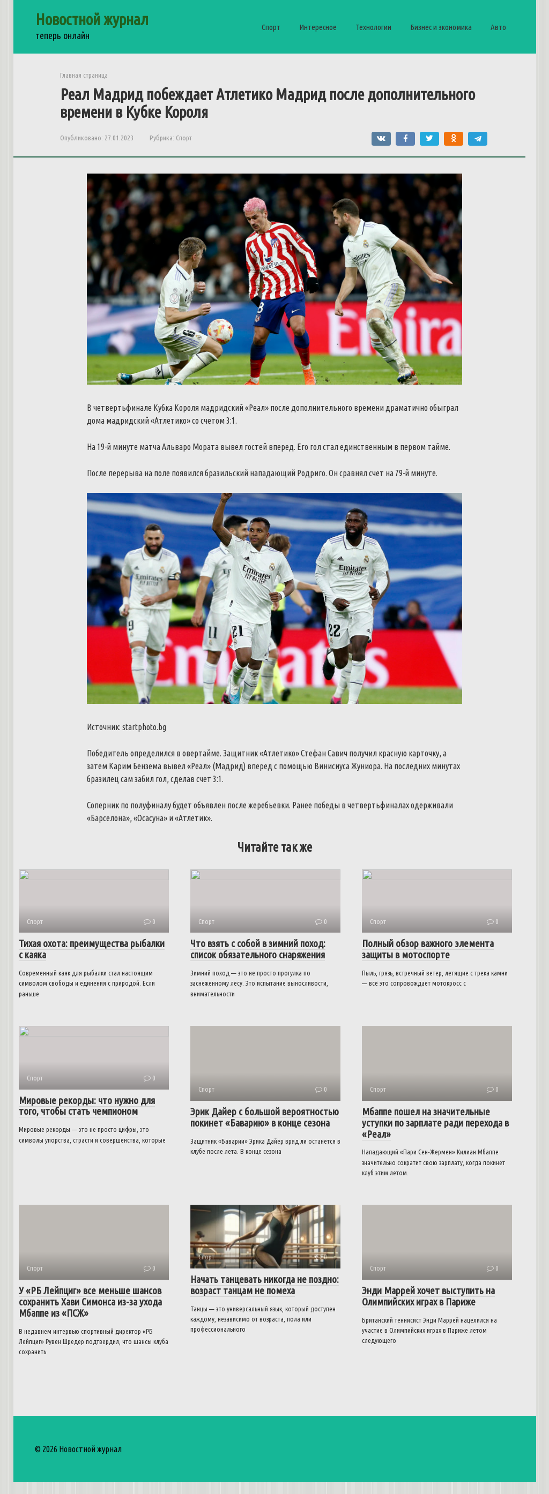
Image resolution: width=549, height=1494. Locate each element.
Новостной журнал (92, 19)
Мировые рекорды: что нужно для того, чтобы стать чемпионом (87, 1128)
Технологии (373, 27)
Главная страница (84, 75)
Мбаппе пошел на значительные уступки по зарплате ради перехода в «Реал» (435, 1134)
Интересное (318, 27)
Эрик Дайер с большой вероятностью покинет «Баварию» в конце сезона (264, 1128)
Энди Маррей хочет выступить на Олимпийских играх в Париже (428, 1307)
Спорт (271, 27)
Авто (498, 27)
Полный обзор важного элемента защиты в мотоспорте (428, 960)
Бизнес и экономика (441, 27)
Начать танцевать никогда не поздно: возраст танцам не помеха (264, 1307)
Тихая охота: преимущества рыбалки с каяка (92, 960)
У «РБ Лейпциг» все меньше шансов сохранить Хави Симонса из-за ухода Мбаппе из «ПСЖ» (90, 1313)
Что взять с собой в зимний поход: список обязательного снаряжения (257, 960)
